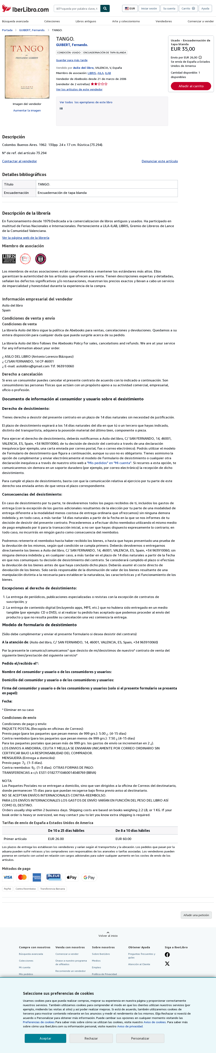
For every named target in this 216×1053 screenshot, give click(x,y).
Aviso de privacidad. (130, 1026)
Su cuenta (169, 8)
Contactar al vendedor (19, 161)
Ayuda (205, 8)
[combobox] (77, 8)
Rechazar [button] (91, 1038)
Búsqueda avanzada (15, 21)
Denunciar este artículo (160, 161)
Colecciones (52, 21)
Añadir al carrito (191, 86)
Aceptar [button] (45, 1038)
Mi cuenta (24, 967)
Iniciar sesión (149, 8)
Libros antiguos (86, 21)
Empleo (96, 967)
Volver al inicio (108, 935)
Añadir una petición (196, 915)
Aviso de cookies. (155, 1022)
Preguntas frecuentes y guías (141, 955)
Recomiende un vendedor (70, 970)
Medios (96, 960)
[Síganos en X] (167, 964)
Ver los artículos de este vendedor (79, 89)
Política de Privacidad (104, 974)
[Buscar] (105, 8)
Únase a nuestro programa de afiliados (71, 962)
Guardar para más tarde (72, 60)
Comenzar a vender (201, 21)
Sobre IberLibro (101, 953)
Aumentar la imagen (27, 110)
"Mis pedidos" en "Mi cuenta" (109, 463)
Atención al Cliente (139, 964)
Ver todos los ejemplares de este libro (86, 102)
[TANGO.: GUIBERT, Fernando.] (27, 67)
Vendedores (164, 21)
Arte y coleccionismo (126, 21)
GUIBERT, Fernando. (32, 30)
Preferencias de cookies (39, 1022)
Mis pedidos (26, 974)
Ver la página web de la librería (25, 237)
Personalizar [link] (140, 1038)
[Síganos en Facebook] (167, 955)
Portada (7, 30)
